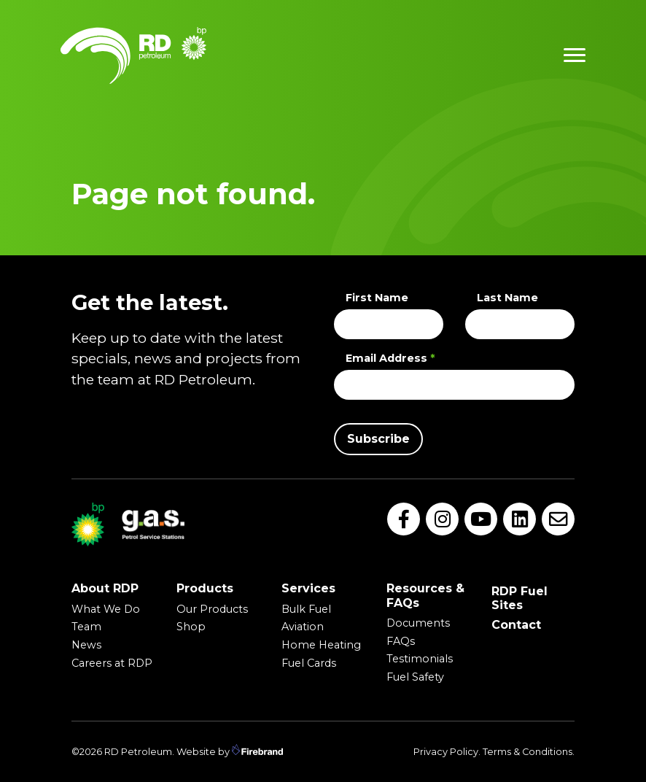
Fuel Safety (415, 677)
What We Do (105, 609)
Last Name (507, 297)
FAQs (400, 641)
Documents (418, 623)
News (86, 644)
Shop (191, 626)
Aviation (302, 626)
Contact (516, 625)
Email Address (390, 358)
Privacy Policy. (446, 751)
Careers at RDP (111, 663)
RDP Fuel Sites (519, 598)
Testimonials (419, 658)
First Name (377, 297)
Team (86, 626)
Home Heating (321, 644)
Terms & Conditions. (529, 751)
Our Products (212, 609)
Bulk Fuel (306, 609)
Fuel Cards (308, 663)
